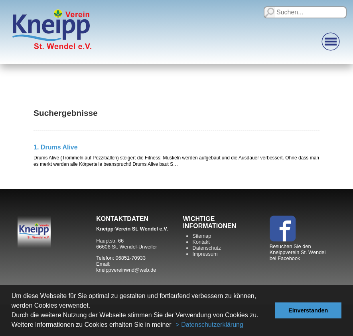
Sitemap (201, 236)
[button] (174, 325)
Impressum (204, 254)
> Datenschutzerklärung (209, 324)
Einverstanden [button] (308, 310)
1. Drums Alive (56, 147)
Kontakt (200, 242)
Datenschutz (206, 248)
